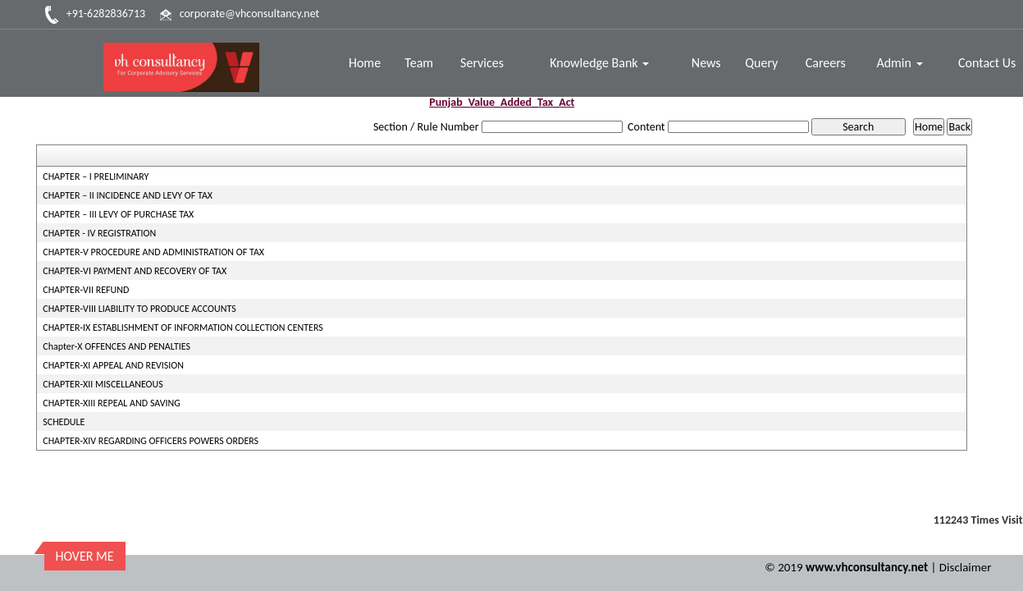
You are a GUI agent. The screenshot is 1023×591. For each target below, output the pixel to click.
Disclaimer (965, 567)
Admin (899, 63)
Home (365, 63)
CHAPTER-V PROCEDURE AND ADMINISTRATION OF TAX (153, 252)
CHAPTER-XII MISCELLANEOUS (103, 384)
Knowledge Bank (599, 63)
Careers (826, 63)
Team (418, 63)
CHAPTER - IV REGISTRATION (99, 233)
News (706, 63)
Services (482, 63)
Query (761, 63)
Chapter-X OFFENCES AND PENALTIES (116, 346)
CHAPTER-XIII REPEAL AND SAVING (111, 403)
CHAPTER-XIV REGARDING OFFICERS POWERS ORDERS (150, 441)
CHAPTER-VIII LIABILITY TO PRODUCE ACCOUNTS (139, 308)
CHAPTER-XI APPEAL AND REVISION (113, 365)
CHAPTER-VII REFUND (86, 290)
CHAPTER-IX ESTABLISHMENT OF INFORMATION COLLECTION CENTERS (183, 327)
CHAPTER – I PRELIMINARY (95, 176)
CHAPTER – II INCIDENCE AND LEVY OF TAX (127, 195)
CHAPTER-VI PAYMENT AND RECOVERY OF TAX (134, 271)
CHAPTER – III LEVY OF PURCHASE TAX (118, 214)
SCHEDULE (63, 422)
